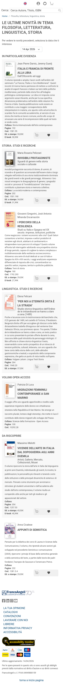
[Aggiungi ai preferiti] (49, 135)
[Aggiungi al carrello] (37, 135)
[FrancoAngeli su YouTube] (15, 601)
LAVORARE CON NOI (15, 620)
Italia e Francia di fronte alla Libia (35, 70)
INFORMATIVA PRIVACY (17, 628)
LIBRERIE (8, 624)
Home (4, 16)
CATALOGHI (10, 612)
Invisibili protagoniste (33, 158)
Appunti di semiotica (32, 529)
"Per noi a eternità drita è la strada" (35, 303)
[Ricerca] (59, 10)
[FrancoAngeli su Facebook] (3, 601)
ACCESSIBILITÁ (12, 632)
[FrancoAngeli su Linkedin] (7, 601)
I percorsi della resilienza (28, 224)
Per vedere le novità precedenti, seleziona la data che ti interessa (30, 42)
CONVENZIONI (12, 616)
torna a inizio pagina (31, 680)
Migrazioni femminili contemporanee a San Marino (33, 393)
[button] (24, 4)
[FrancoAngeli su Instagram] (11, 601)
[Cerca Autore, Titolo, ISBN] (33, 10)
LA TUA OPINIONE (14, 608)
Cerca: (5, 10)
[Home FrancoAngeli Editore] (11, 4)
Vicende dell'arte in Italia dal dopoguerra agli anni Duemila (35, 452)
